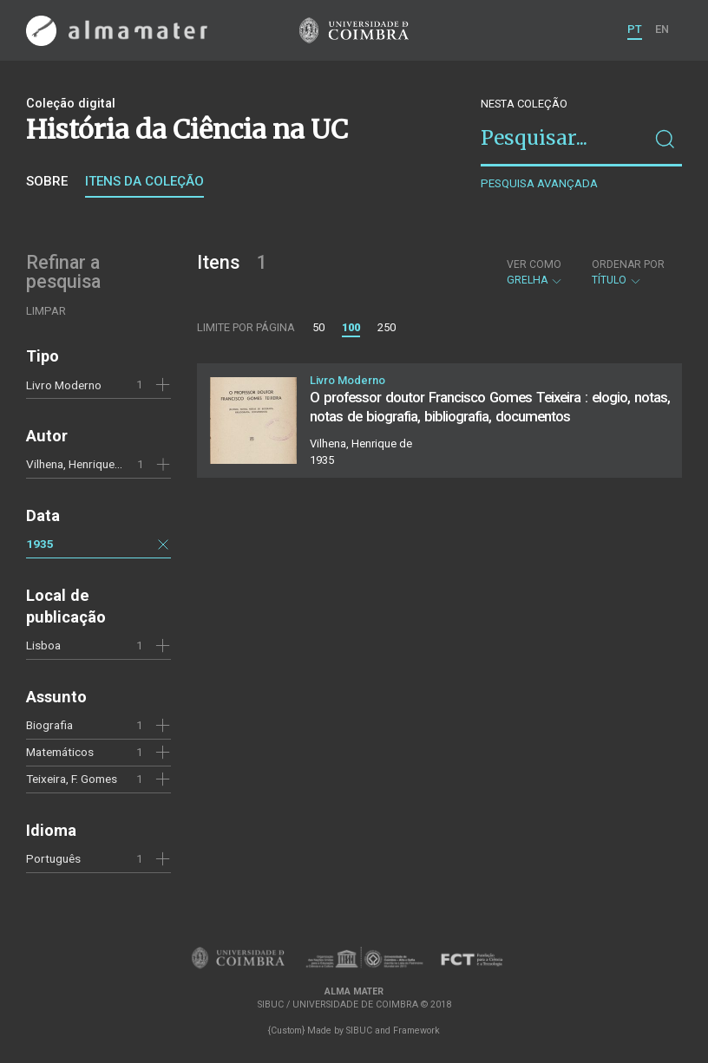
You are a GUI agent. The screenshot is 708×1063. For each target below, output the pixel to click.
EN (662, 29)
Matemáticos (60, 752)
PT (634, 29)
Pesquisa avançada (539, 183)
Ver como (534, 264)
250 (386, 327)
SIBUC (359, 1030)
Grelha (535, 272)
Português (53, 858)
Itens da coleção (144, 181)
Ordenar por (628, 264)
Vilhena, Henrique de (78, 464)
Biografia (49, 725)
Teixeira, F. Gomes (71, 779)
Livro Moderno (64, 385)
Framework (416, 1030)
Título (628, 272)
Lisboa (43, 645)
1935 (40, 544)
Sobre (47, 181)
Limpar (46, 310)
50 (318, 327)
